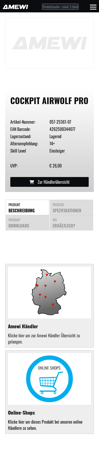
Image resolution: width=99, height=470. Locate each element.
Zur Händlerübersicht (49, 182)
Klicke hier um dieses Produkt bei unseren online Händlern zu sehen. (49, 392)
